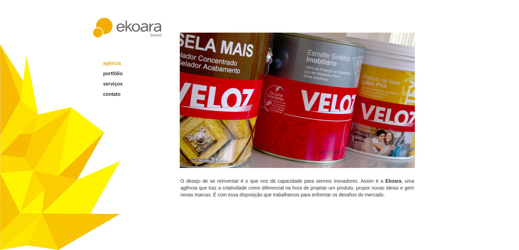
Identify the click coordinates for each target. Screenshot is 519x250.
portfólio (113, 73)
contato (112, 94)
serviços (113, 84)
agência (112, 63)
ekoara (127, 27)
